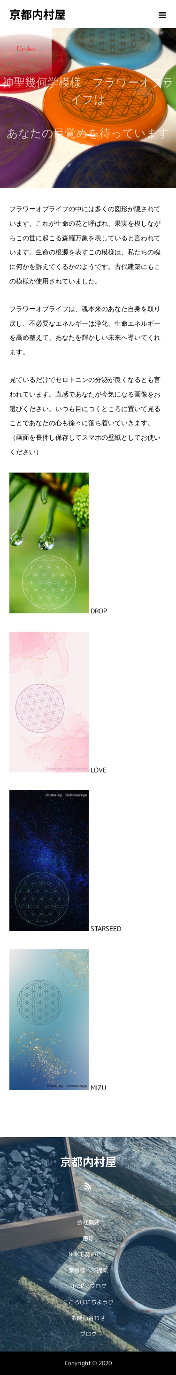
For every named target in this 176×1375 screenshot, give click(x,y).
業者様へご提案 (88, 1270)
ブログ (88, 1334)
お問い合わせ (88, 1318)
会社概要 (88, 1222)
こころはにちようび (88, 1302)
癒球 (88, 1238)
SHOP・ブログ (88, 1286)
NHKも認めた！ (88, 1254)
